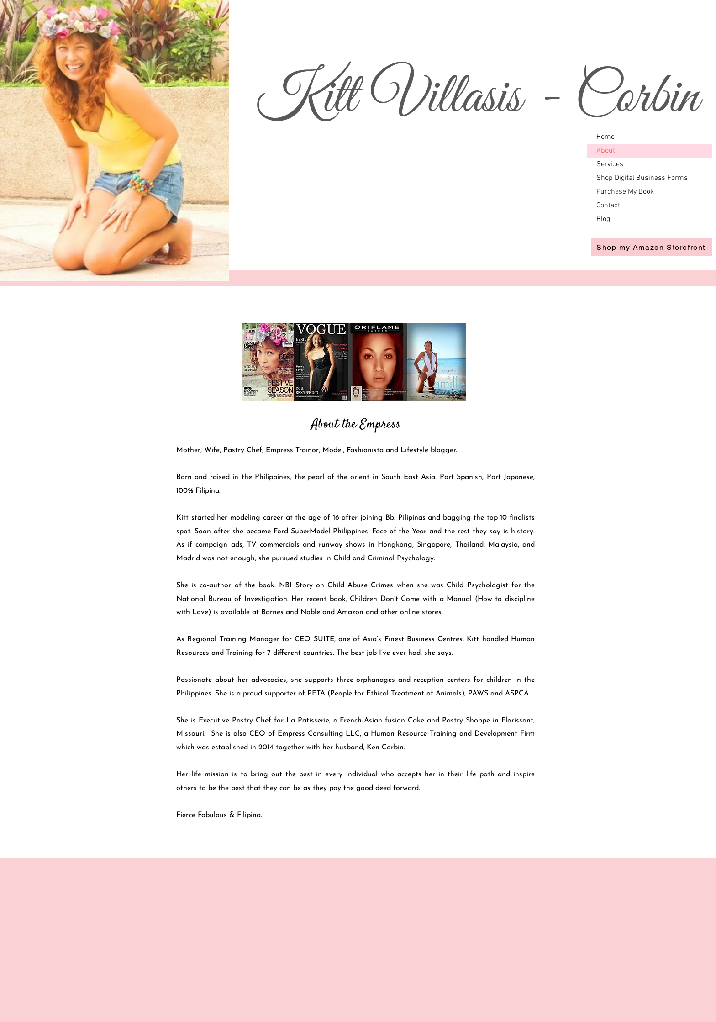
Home (605, 137)
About (605, 150)
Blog (603, 219)
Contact (608, 205)
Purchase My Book (625, 191)
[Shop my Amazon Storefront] (651, 247)
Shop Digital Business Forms (642, 178)
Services (609, 164)
